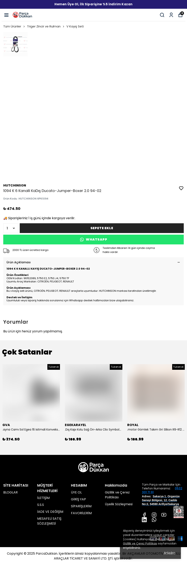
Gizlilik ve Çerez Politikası (117, 495)
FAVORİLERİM (81, 513)
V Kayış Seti (75, 26)
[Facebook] (144, 514)
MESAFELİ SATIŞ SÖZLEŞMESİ (49, 521)
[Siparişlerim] (171, 14)
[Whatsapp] (154, 519)
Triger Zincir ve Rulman (46, 26)
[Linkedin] (144, 519)
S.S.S (40, 504)
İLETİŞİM (43, 498)
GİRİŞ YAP (78, 499)
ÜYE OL (76, 492)
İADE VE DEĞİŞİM (50, 511)
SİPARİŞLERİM (81, 506)
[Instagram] (154, 514)
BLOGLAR (10, 492)
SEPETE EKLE (101, 228)
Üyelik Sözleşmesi (119, 504)
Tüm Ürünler (14, 26)
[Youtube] (163, 514)
